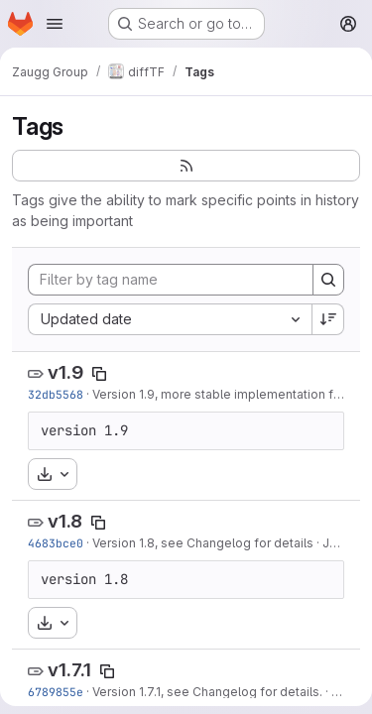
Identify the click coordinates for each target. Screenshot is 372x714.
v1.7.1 (69, 669)
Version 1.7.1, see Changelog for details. (207, 691)
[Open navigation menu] (54, 24)
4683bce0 (55, 543)
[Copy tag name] (99, 374)
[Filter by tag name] (170, 280)
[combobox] (169, 319)
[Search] (328, 280)
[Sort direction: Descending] (328, 319)
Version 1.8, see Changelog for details (202, 543)
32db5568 (55, 394)
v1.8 (65, 521)
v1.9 (65, 372)
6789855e (55, 691)
